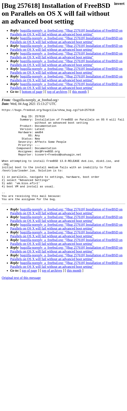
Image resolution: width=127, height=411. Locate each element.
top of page (29, 289)
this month (79, 91)
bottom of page (32, 91)
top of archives (57, 91)
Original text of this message (21, 296)
